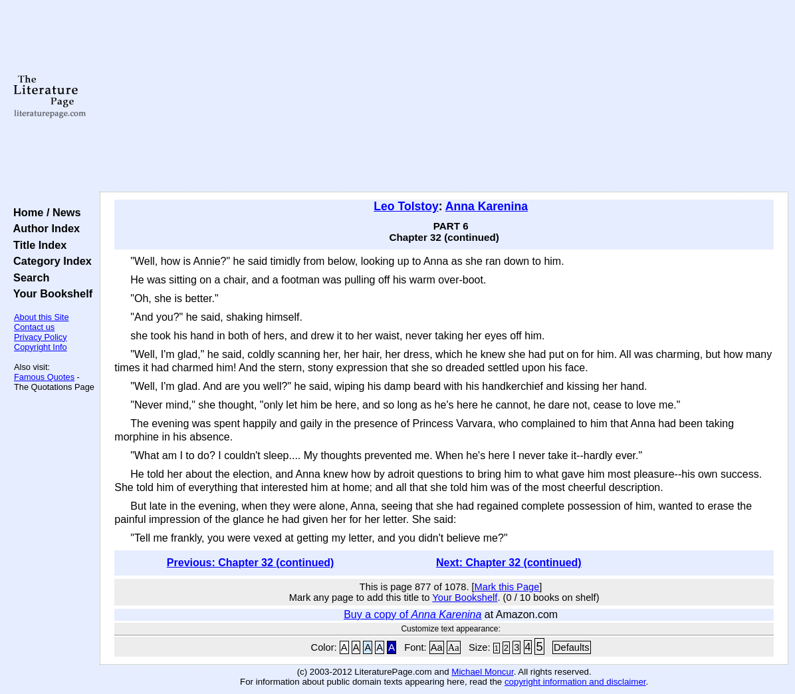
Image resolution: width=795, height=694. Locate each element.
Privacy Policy (40, 337)
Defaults (572, 647)
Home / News (44, 212)
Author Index (43, 228)
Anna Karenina (486, 206)
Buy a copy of (412, 614)
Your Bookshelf (49, 293)
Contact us (34, 327)
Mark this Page (507, 587)
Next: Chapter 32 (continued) (509, 562)
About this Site (41, 317)
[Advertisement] (444, 96)
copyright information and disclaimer (575, 682)
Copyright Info (40, 347)
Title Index (36, 245)
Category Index (49, 261)
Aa (437, 647)
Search (28, 277)
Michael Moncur (482, 672)
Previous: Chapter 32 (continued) (250, 562)
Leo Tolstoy (406, 206)
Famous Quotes (44, 377)
